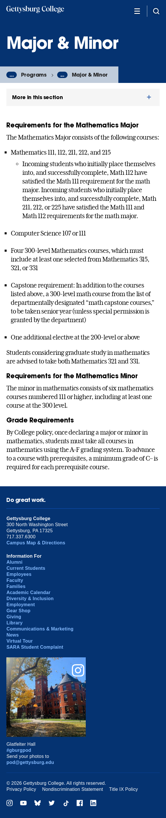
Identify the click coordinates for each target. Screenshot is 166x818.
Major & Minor (90, 74)
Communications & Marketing (39, 628)
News (12, 634)
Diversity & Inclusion (29, 598)
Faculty (14, 580)
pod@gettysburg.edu (30, 762)
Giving (13, 616)
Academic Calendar (28, 592)
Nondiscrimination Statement (72, 789)
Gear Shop (18, 610)
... (12, 75)
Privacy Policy (21, 789)
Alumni (14, 562)
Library (14, 622)
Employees (18, 574)
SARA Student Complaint (34, 647)
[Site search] (156, 11)
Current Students (25, 568)
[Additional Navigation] (137, 11)
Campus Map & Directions (35, 542)
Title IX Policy (123, 789)
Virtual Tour (19, 641)
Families (15, 586)
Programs (33, 74)
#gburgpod (18, 750)
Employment (20, 604)
